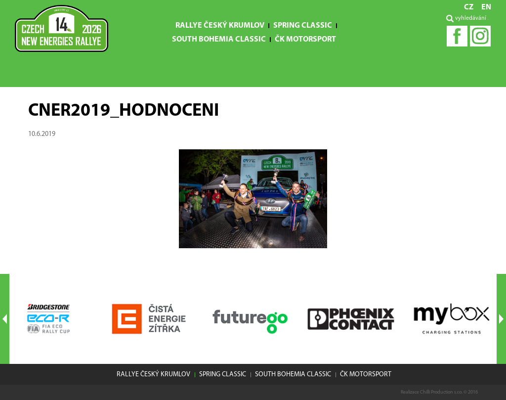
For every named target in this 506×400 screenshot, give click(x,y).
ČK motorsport (305, 40)
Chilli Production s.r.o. (441, 392)
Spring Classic (302, 26)
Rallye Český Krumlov (219, 26)
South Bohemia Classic (219, 40)
